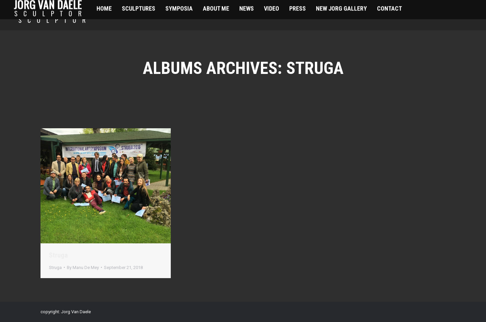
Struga (58, 255)
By (83, 267)
